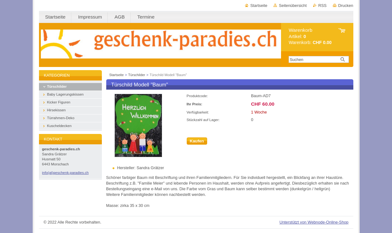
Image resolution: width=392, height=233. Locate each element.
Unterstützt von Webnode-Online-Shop (314, 222)
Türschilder (136, 75)
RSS (322, 5)
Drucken (345, 5)
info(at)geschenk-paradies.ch (65, 173)
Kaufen (197, 141)
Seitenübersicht (292, 5)
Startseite (258, 5)
